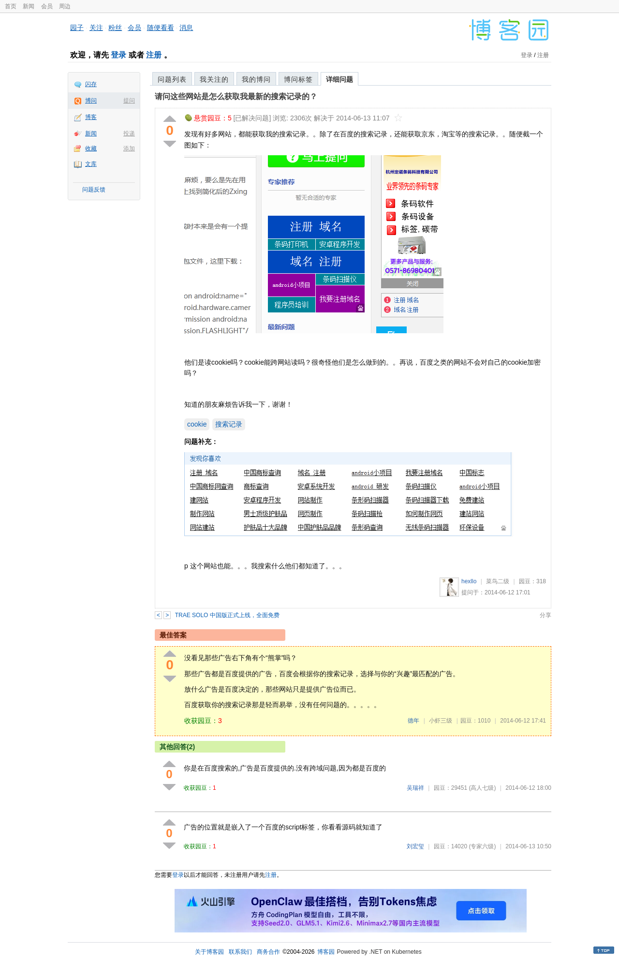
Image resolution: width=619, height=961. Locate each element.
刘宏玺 (415, 846)
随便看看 (160, 27)
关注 (96, 27)
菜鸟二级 (497, 581)
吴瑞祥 (415, 787)
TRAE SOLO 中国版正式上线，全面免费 (227, 615)
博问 (91, 100)
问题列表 (172, 79)
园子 (77, 27)
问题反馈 (93, 189)
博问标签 (298, 79)
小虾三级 (440, 720)
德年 (413, 720)
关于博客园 (209, 951)
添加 (129, 148)
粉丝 (115, 27)
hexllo (468, 581)
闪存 (91, 84)
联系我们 (240, 951)
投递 (129, 133)
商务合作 (268, 951)
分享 (545, 615)
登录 (118, 55)
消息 (186, 27)
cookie (196, 424)
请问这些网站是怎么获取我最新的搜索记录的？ (236, 96)
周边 (65, 6)
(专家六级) (482, 846)
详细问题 (339, 79)
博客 (91, 117)
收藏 (91, 148)
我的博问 (256, 79)
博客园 (326, 951)
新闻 (28, 6)
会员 (47, 6)
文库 (91, 164)
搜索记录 (228, 424)
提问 (129, 100)
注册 (154, 55)
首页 (10, 6)
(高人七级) (482, 787)
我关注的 (214, 79)
